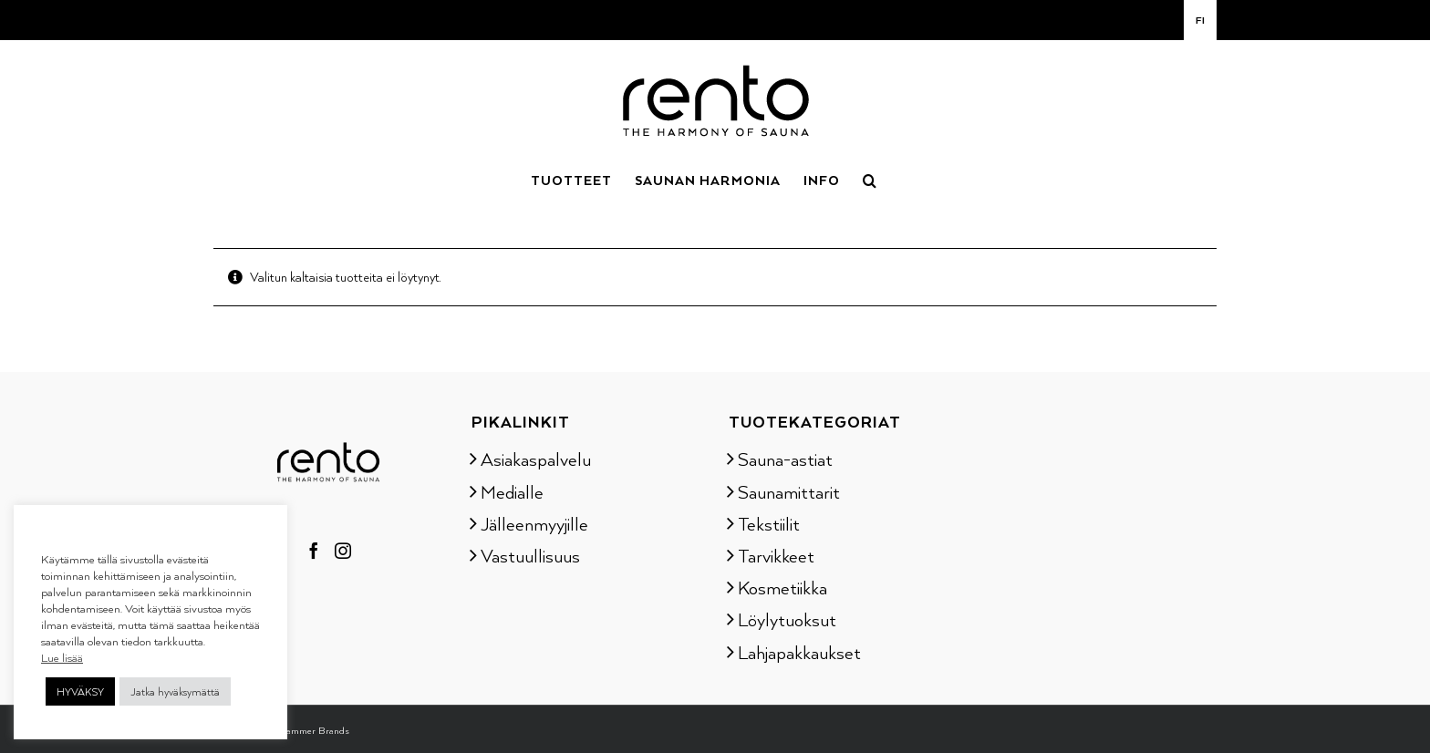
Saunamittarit (789, 491)
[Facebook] (314, 550)
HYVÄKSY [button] (80, 691)
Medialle (512, 491)
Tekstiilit (769, 523)
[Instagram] (343, 550)
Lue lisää (62, 657)
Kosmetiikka (782, 587)
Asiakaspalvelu (536, 458)
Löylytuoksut (787, 619)
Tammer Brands (315, 730)
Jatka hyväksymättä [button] (175, 691)
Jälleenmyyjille (534, 523)
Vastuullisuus (530, 555)
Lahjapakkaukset (799, 652)
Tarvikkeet (776, 555)
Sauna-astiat (785, 458)
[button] (870, 178)
